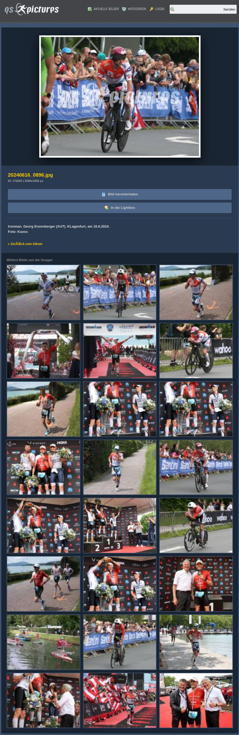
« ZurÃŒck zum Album (25, 244)
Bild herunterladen (119, 194)
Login (156, 9)
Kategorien (134, 9)
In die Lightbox (119, 208)
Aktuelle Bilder (103, 9)
